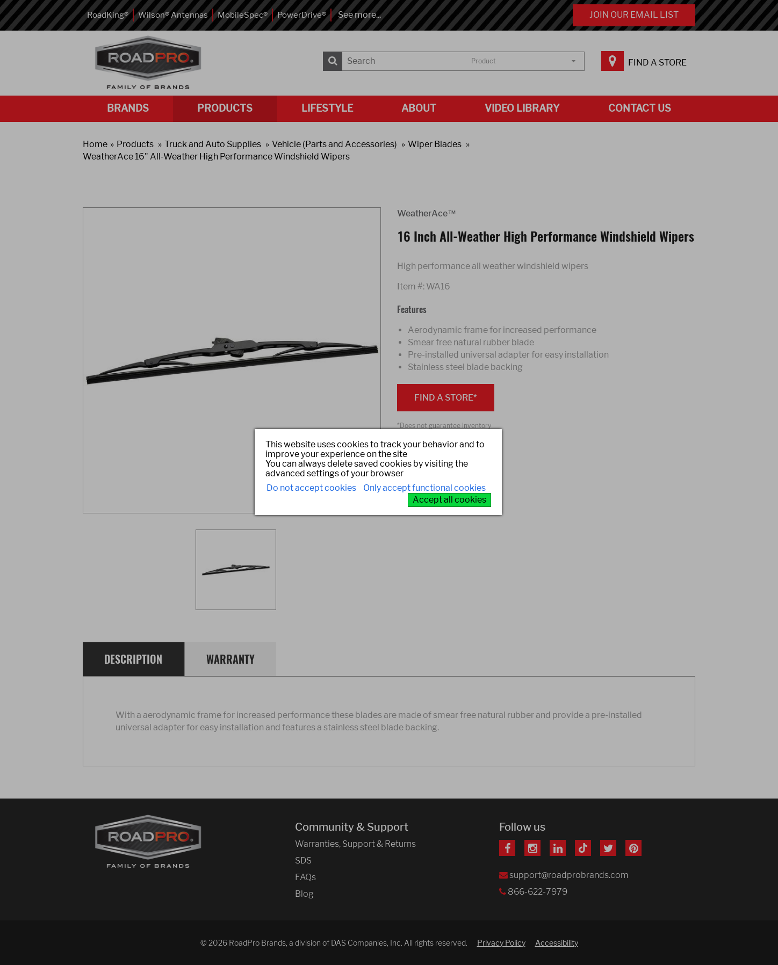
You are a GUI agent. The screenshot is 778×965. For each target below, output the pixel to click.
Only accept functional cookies (424, 488)
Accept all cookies (449, 500)
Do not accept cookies (311, 488)
